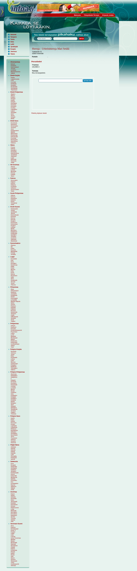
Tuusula (13, 518)
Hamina (13, 245)
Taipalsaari (14, 90)
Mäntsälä (13, 510)
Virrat (12, 319)
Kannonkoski (15, 215)
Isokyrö (13, 325)
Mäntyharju (14, 133)
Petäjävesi (14, 232)
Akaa (12, 289)
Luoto (12, 335)
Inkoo (12, 500)
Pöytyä (13, 552)
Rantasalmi (14, 139)
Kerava (13, 506)
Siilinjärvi (13, 432)
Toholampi (14, 203)
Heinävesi (14, 124)
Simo (12, 278)
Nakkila (13, 479)
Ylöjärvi (13, 321)
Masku (13, 541)
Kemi (12, 262)
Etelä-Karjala (15, 75)
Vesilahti (13, 318)
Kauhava (13, 105)
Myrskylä (13, 171)
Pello (12, 271)
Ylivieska (13, 414)
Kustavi (13, 532)
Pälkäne (13, 309)
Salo (12, 556)
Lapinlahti (14, 426)
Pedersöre (14, 341)
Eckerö (13, 64)
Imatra (13, 77)
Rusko (13, 555)
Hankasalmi (14, 209)
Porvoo (13, 173)
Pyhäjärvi (13, 398)
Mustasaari (14, 338)
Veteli (12, 204)
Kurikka (13, 108)
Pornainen (14, 514)
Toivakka (13, 236)
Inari (12, 260)
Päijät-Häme (14, 445)
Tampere (13, 37)
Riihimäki (13, 159)
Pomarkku (14, 480)
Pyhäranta (14, 550)
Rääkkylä (13, 366)
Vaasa (12, 54)
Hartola (13, 448)
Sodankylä (14, 280)
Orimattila (14, 456)
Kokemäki (14, 476)
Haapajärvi (14, 375)
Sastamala (14, 312)
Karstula (13, 216)
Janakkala (14, 155)
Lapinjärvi (14, 168)
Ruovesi (13, 310)
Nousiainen (14, 545)
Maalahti (13, 336)
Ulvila (12, 489)
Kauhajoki (14, 103)
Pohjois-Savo (15, 416)
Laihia (12, 333)
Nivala (13, 391)
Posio (12, 272)
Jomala (13, 68)
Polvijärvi (13, 365)
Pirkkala (13, 307)
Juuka (12, 354)
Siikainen (13, 486)
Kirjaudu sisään (108, 15)
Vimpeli (13, 117)
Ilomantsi (13, 351)
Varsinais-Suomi (16, 524)
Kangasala (14, 295)
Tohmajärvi (14, 368)
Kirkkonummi (15, 507)
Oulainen (13, 392)
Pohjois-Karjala (16, 349)
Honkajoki (14, 468)
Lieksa (13, 359)
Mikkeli (13, 132)
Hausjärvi (13, 150)
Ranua (13, 274)
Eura (12, 463)
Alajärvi (13, 94)
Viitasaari (13, 239)
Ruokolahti (14, 86)
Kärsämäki (14, 385)
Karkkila (13, 503)
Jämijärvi (13, 471)
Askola (13, 167)
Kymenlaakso (15, 243)
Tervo (12, 436)
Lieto (12, 535)
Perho (12, 201)
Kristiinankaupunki (16, 330)
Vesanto (13, 441)
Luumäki (13, 82)
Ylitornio (13, 285)
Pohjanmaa (14, 323)
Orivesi (13, 304)
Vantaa (13, 520)
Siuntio (13, 517)
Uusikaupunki (15, 564)
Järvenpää (14, 501)
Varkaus (13, 439)
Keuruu (13, 218)
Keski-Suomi (15, 207)
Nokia (12, 303)
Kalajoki (13, 380)
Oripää (13, 547)
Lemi (12, 80)
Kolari (12, 268)
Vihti (12, 521)
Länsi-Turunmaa (16, 538)
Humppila (14, 151)
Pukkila (13, 174)
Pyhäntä (13, 400)
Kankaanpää (14, 472)
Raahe (13, 401)
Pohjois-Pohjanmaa (17, 372)
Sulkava (13, 143)
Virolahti (13, 254)
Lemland (13, 70)
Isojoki (13, 100)
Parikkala (13, 83)
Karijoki (13, 101)
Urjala (12, 315)
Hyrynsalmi (14, 180)
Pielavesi (13, 429)
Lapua (13, 111)
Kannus (13, 197)
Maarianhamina (15, 71)
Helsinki (13, 34)
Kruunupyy (14, 331)
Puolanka (13, 186)
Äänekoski (14, 241)
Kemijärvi (13, 263)
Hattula (13, 148)
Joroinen (13, 127)
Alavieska (14, 374)
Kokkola (13, 200)
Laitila (12, 533)
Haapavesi (14, 377)
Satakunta (14, 461)
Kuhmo (13, 183)
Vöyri (12, 347)
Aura (12, 526)
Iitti (12, 247)
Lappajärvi (14, 109)
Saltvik (13, 73)
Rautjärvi (13, 85)
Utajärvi (13, 412)
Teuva (12, 115)
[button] (88, 80)
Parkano (13, 306)
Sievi (12, 404)
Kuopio (13, 49)
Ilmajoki (13, 98)
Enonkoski (14, 123)
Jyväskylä (14, 47)
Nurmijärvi (14, 512)
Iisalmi (13, 418)
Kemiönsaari (14, 529)
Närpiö (13, 339)
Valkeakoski (14, 316)
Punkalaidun (14, 483)
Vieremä (13, 442)
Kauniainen (14, 504)
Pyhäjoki (13, 397)
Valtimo (13, 369)
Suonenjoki (14, 435)
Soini (12, 114)
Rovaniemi (14, 275)
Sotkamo (13, 188)
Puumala (13, 138)
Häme (12, 145)
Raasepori (14, 515)
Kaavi (12, 419)
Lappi (12, 257)
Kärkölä (13, 453)
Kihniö (13, 297)
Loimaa (13, 536)
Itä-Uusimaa (14, 165)
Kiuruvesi (13, 423)
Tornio (12, 283)
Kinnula (13, 219)
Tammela (13, 161)
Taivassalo (14, 561)
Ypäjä (12, 162)
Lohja (12, 509)
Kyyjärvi (13, 225)
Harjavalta (14, 466)
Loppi (12, 158)
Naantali (13, 544)
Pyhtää (13, 253)
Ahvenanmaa (15, 62)
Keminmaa (14, 265)
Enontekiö (14, 259)
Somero (13, 559)
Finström (13, 65)
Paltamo (13, 185)
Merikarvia (14, 477)
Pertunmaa (14, 135)
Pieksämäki (14, 136)
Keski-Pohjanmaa (16, 193)
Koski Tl (13, 530)
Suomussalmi (15, 189)
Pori (12, 482)
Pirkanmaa (14, 287)
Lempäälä (14, 300)
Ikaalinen (13, 292)
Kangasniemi (15, 130)
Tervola (13, 282)
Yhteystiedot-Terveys (91, 15)
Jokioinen (14, 156)
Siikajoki (13, 406)
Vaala (12, 191)
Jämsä (13, 213)
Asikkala (13, 447)
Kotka (12, 248)
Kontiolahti (14, 357)
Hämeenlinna (15, 153)
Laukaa (13, 227)
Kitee (12, 356)
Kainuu (13, 178)
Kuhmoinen (14, 224)
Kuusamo (14, 383)
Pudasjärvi (14, 395)
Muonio (13, 269)
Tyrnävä (13, 411)
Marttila (13, 539)
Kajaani (13, 182)
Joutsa (13, 210)
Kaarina (13, 527)
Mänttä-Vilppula (15, 301)
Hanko (13, 495)
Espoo (13, 494)
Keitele (13, 421)
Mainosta (77, 15)
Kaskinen (13, 327)
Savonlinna (14, 141)
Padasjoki (14, 457)
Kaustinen (14, 198)
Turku (12, 39)
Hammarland (15, 67)
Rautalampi (14, 430)
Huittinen (13, 469)
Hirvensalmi (14, 126)
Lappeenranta (15, 79)
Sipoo (12, 176)
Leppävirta (14, 427)
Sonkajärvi (14, 433)
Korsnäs (13, 328)
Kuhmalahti (14, 298)
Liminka (13, 386)
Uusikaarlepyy (15, 344)
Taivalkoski (14, 409)
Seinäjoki (13, 112)
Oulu (12, 42)
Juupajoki (14, 293)
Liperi (12, 360)
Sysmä (13, 459)
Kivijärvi (13, 221)
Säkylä (13, 488)
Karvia (13, 474)
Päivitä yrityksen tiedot (39, 113)
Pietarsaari (14, 342)
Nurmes (13, 362)
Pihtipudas (14, 233)
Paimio (13, 548)
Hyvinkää (13, 498)
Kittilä (12, 266)
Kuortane (13, 106)
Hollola (13, 451)
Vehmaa (13, 565)
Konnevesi (14, 222)
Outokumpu (14, 363)
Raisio (13, 553)
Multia (12, 228)
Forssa (13, 147)
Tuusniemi (14, 438)
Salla (12, 277)
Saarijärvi (13, 235)
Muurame (14, 230)
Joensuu (13, 51)
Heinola (13, 450)
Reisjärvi (13, 403)
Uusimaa (13, 492)
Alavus (13, 95)
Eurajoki (13, 465)
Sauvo (13, 558)
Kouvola (13, 250)
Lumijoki (13, 388)
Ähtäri (12, 118)
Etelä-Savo (14, 121)
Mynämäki (14, 542)
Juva (12, 129)
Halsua (13, 195)
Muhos (13, 389)
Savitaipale (14, 88)
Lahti (12, 44)
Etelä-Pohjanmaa (16, 92)
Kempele (13, 381)
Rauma (13, 485)
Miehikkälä (14, 251)
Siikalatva (14, 407)
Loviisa (13, 170)
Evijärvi (13, 97)
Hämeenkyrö (14, 290)
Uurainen (13, 238)
